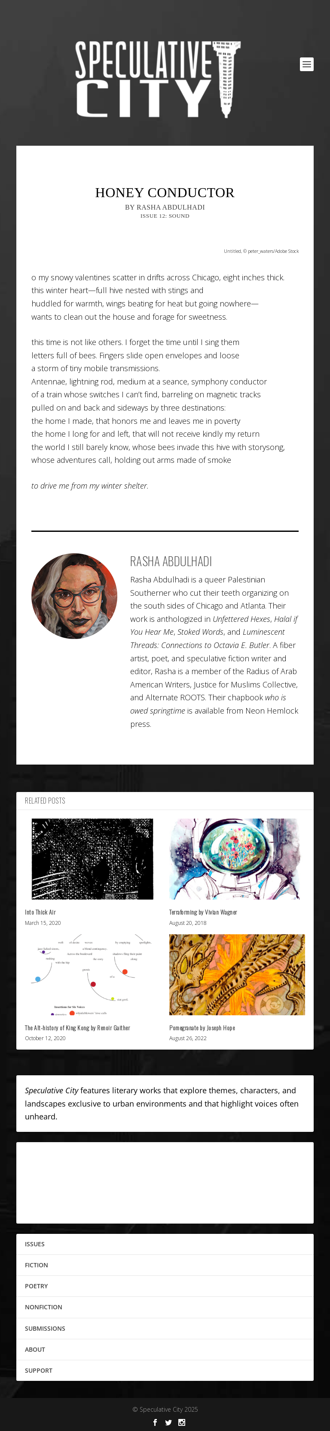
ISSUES (35, 1244)
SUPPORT (38, 1370)
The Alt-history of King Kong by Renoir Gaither (77, 1027)
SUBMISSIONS (45, 1328)
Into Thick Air (40, 911)
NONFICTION (43, 1307)
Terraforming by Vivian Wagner (203, 911)
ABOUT (35, 1349)
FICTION (36, 1265)
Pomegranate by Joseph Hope (202, 1027)
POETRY (36, 1286)
